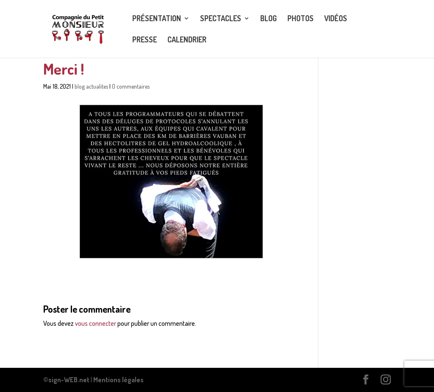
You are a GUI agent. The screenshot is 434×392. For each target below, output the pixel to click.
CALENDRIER (186, 40)
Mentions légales (118, 379)
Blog (268, 19)
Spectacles (220, 19)
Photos (300, 19)
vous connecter (95, 323)
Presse (144, 40)
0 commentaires (131, 86)
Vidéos (335, 19)
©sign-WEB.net (66, 379)
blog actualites (91, 86)
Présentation (156, 19)
